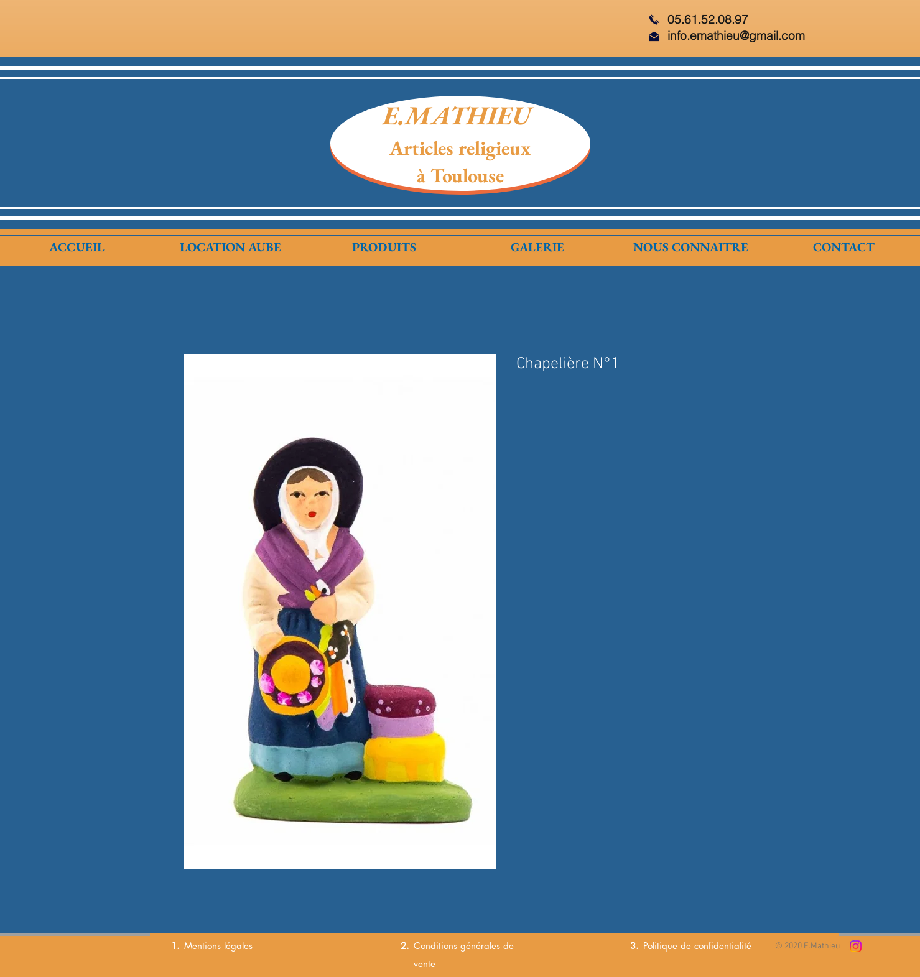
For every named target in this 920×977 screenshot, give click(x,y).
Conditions (435, 946)
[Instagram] (855, 946)
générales (478, 946)
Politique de (668, 946)
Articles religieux (460, 148)
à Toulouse (460, 175)
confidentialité (722, 946)
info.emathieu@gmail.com (736, 35)
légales (237, 946)
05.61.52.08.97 (707, 19)
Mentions (202, 946)
